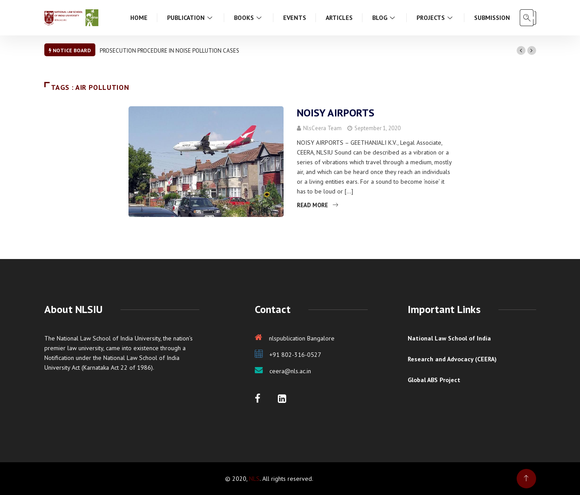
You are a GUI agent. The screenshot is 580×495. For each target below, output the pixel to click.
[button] (521, 50)
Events (294, 18)
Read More (317, 205)
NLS (254, 479)
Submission (492, 18)
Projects (436, 18)
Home (139, 18)
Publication (190, 18)
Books (249, 18)
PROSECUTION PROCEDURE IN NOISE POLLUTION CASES (169, 50)
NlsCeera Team (322, 128)
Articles (339, 18)
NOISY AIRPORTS (335, 113)
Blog (384, 18)
